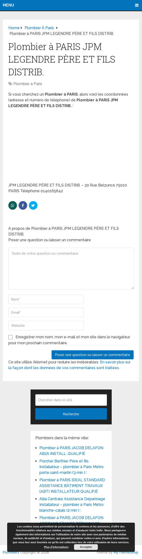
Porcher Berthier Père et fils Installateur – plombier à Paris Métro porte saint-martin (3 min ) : (71, 467)
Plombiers (11, 552)
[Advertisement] (71, 147)
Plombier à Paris (27, 84)
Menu (8, 5)
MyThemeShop (126, 552)
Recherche (71, 414)
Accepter (86, 547)
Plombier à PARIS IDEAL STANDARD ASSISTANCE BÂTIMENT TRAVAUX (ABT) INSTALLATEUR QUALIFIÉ (72, 486)
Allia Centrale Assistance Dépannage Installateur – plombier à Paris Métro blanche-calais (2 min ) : (72, 505)
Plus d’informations (56, 547)
